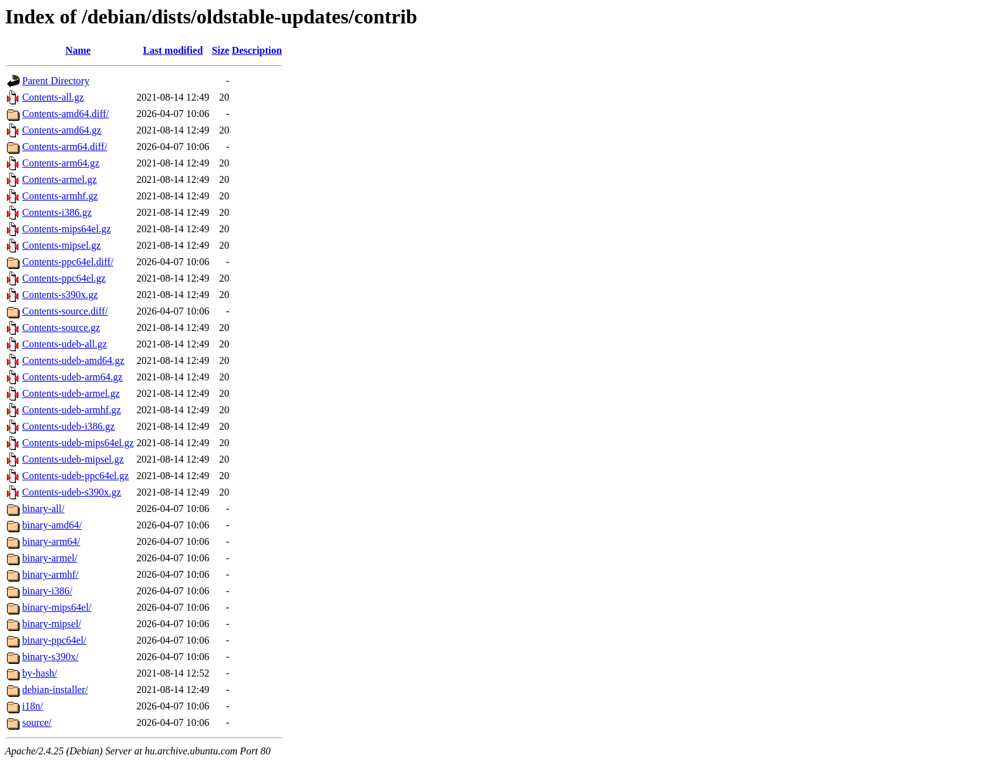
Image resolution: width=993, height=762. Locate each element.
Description (257, 50)
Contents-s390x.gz (60, 294)
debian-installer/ (55, 689)
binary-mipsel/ (51, 623)
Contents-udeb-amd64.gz (73, 360)
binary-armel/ (49, 558)
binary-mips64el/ (56, 607)
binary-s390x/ (50, 656)
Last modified (173, 50)
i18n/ (32, 706)
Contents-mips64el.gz (66, 228)
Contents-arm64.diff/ (64, 146)
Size (221, 50)
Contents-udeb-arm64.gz (72, 377)
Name (78, 50)
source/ (36, 722)
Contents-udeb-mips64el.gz (78, 442)
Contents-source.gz (61, 327)
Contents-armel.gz (59, 179)
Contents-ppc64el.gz (64, 278)
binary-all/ (43, 508)
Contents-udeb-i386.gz (68, 426)
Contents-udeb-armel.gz (71, 393)
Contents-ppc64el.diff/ (67, 261)
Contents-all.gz (53, 97)
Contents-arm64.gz (60, 163)
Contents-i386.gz (57, 212)
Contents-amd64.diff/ (65, 113)
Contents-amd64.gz (61, 130)
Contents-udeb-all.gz (64, 344)
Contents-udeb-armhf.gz (71, 409)
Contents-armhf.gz (60, 195)
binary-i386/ (47, 590)
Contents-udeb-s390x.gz (71, 492)
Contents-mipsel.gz (61, 245)
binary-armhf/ (50, 574)
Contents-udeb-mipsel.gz (72, 459)
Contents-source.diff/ (65, 311)
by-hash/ (39, 673)
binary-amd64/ (52, 525)
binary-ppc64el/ (54, 640)
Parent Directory (55, 80)
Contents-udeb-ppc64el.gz (75, 475)
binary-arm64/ (51, 541)
